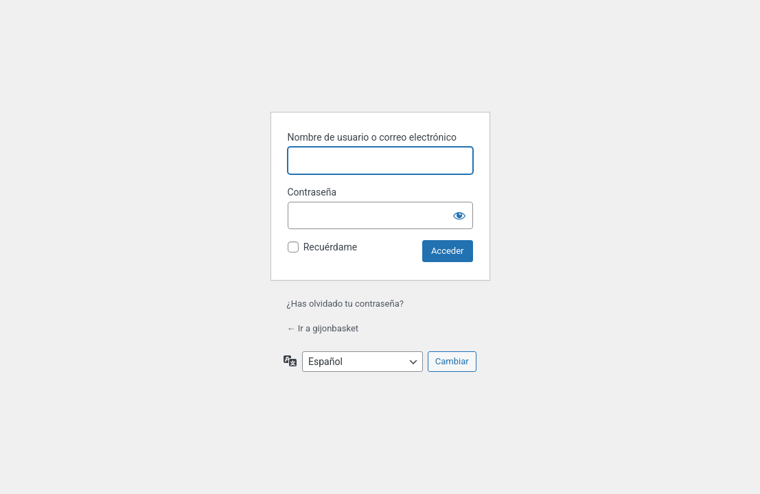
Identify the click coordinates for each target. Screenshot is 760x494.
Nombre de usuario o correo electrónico (372, 137)
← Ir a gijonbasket (323, 328)
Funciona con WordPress (380, 66)
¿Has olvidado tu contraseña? (345, 303)
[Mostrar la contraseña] (459, 215)
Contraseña (312, 192)
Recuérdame (330, 247)
